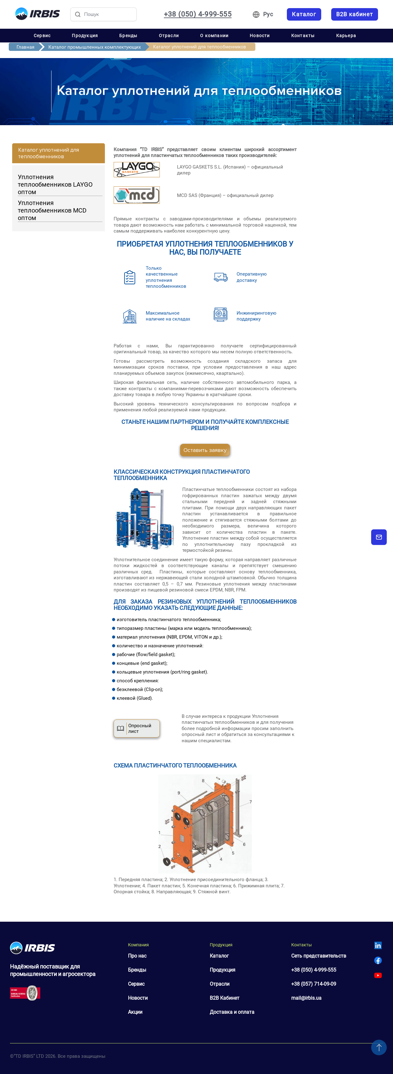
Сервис (42, 35)
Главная (25, 47)
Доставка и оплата (232, 1012)
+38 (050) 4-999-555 (313, 970)
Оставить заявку (205, 450)
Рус (268, 14)
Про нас (137, 956)
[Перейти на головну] (37, 14)
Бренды (128, 35)
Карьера (346, 35)
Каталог (219, 956)
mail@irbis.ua (306, 998)
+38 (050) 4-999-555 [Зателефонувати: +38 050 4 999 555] (198, 14)
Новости (260, 35)
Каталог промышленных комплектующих (94, 47)
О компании (214, 35)
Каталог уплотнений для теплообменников (48, 153)
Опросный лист (134, 728)
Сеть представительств (318, 956)
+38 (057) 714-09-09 (313, 984)
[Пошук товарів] (103, 14)
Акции (135, 1012)
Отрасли (169, 35)
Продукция (85, 35)
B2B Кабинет (224, 998)
